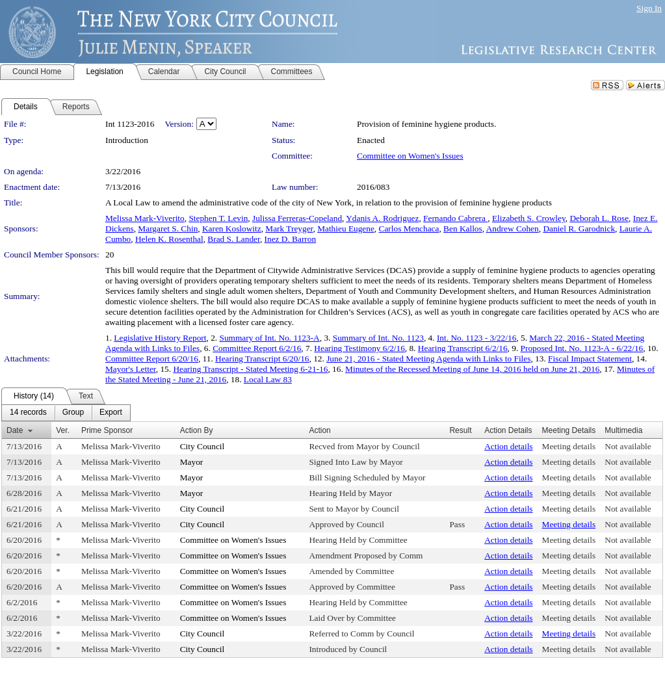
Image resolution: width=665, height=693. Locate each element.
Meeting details (569, 446)
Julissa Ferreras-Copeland (297, 218)
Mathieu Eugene (345, 228)
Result (460, 430)
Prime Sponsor (107, 430)
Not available (628, 446)
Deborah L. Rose (599, 218)
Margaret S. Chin (168, 228)
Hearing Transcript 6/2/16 (463, 348)
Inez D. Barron (291, 239)
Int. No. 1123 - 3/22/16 (476, 338)
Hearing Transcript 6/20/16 (262, 358)
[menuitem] (28, 413)
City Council (202, 446)
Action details (508, 446)
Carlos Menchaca (409, 228)
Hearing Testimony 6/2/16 (359, 348)
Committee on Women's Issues (410, 156)
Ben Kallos (462, 228)
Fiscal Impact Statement (590, 358)
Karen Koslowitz (231, 228)
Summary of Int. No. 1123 (378, 338)
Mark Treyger (289, 228)
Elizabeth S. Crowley (529, 218)
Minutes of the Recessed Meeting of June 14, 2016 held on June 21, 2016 (472, 369)
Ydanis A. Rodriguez (382, 218)
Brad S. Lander (233, 239)
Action (319, 430)
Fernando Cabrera (455, 218)
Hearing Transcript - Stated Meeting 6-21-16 (250, 369)
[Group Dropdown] (73, 413)
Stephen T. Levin (218, 218)
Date (15, 430)
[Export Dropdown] (111, 413)
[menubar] (66, 412)
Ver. (63, 430)
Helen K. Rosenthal (169, 239)
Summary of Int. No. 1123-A (269, 338)
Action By (196, 430)
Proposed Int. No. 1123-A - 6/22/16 (582, 348)
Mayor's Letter (130, 369)
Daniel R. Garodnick (579, 228)
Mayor (191, 462)
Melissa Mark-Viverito (145, 218)
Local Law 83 (268, 379)
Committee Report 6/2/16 (257, 348)
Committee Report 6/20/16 (151, 358)
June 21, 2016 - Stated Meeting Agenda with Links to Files (428, 358)
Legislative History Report (160, 338)
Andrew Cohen (512, 228)
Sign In (649, 8)
